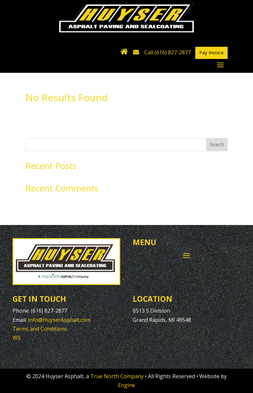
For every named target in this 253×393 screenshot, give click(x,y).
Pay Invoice (211, 52)
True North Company (117, 376)
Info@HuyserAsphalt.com (59, 319)
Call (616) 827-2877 (167, 52)
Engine (126, 385)
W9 (16, 337)
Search (217, 144)
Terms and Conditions (40, 328)
